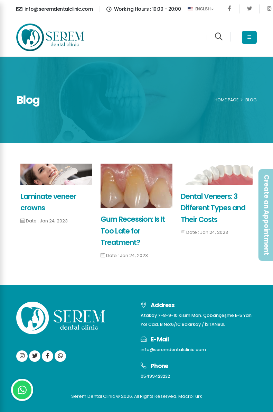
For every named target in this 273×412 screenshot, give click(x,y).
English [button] (201, 9)
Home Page (226, 100)
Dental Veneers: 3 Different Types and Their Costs (213, 208)
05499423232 (155, 376)
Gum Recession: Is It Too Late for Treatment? (133, 230)
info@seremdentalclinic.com (54, 9)
